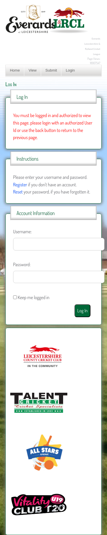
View (33, 70)
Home (15, 70)
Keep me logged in (33, 297)
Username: (22, 231)
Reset (18, 192)
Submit (51, 70)
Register (20, 184)
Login (70, 70)
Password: (22, 264)
